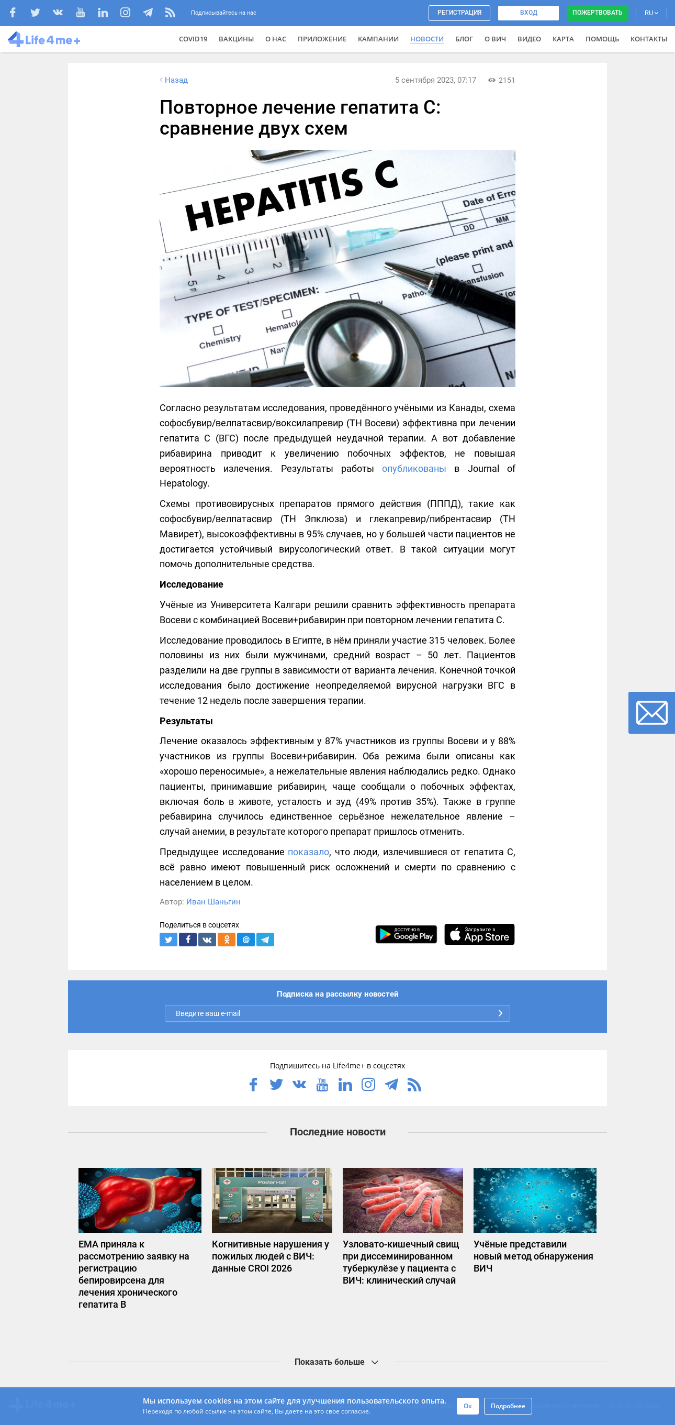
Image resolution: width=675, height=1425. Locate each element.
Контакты (649, 38)
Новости (427, 38)
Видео (529, 38)
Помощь (602, 38)
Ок (468, 1405)
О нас (275, 38)
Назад (173, 80)
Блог (464, 38)
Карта (563, 38)
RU (651, 13)
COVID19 (193, 38)
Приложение (322, 38)
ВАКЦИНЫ (236, 38)
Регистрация (459, 12)
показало (308, 851)
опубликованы (414, 468)
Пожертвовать (597, 12)
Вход (528, 12)
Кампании (378, 38)
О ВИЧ (495, 38)
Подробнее (508, 1405)
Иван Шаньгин (213, 902)
